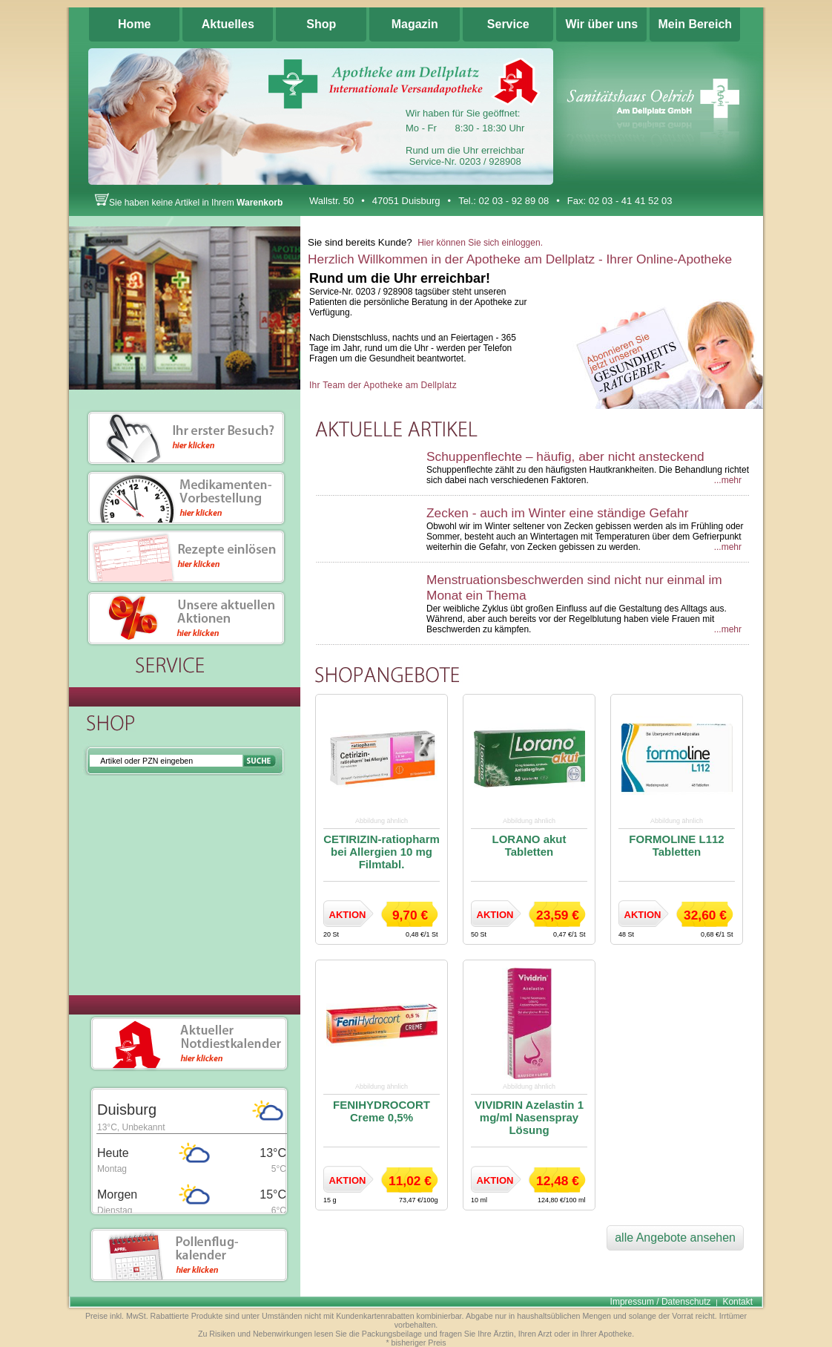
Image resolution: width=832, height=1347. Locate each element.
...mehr (728, 480)
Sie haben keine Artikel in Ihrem (188, 202)
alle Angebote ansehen (675, 1237)
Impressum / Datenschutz (660, 1302)
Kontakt (737, 1302)
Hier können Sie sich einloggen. (480, 242)
